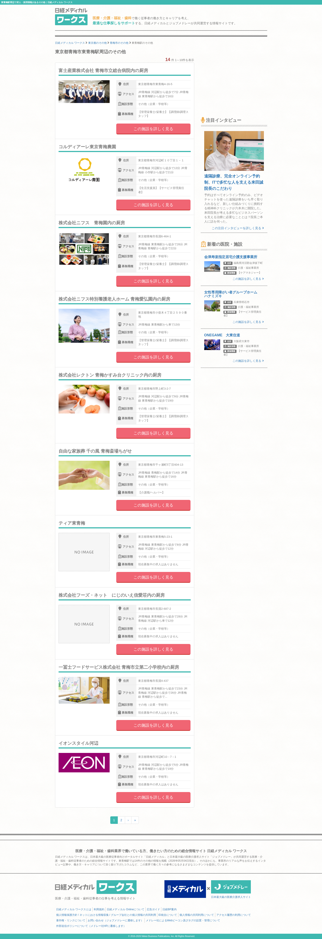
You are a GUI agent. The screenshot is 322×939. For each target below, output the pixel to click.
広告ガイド (153, 909)
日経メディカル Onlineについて (125, 909)
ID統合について (167, 914)
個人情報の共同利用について (196, 914)
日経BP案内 (169, 909)
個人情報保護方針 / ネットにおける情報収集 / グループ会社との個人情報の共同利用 (106, 914)
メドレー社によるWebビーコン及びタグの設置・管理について (183, 920)
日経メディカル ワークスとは (73, 909)
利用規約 (99, 909)
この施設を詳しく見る (153, 129)
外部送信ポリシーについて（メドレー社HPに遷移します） (91, 926)
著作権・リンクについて (70, 920)
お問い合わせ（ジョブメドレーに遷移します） (115, 920)
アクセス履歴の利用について (233, 914)
